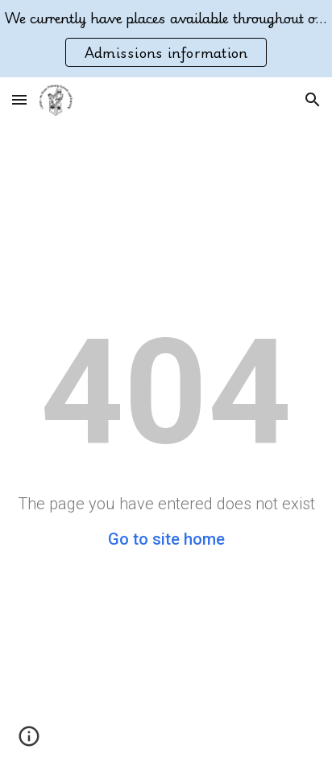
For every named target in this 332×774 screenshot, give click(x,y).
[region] (166, 38)
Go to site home (166, 539)
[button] (19, 99)
